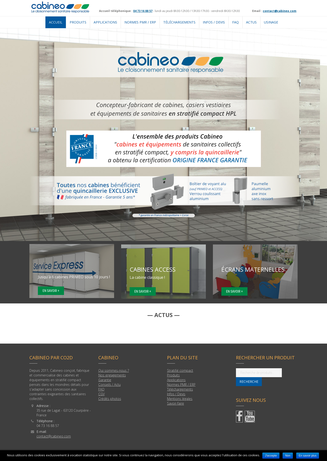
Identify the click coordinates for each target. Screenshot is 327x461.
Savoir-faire (175, 403)
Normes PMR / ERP (181, 384)
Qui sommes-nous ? (113, 370)
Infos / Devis (214, 22)
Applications (176, 380)
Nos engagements (112, 375)
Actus (251, 22)
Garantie (104, 380)
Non (287, 455)
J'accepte (271, 455)
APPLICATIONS (105, 22)
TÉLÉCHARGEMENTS (179, 22)
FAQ (235, 22)
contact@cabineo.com (279, 11)
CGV (101, 394)
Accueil (55, 22)
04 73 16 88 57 (142, 11)
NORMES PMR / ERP (140, 22)
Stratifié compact (180, 370)
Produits (173, 375)
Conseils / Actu (109, 384)
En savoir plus (307, 455)
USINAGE (271, 22)
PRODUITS (78, 22)
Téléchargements (180, 389)
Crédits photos (109, 398)
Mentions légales (179, 398)
